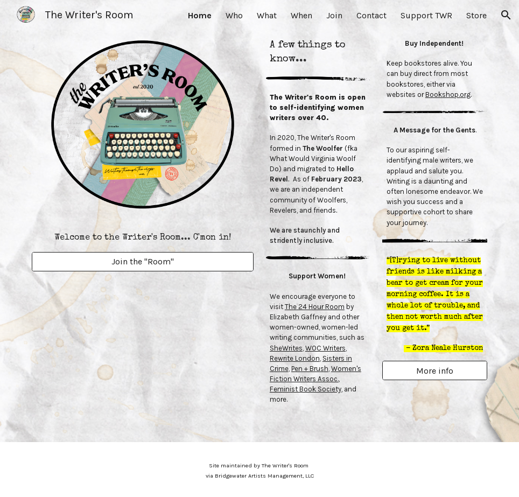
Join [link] (334, 15)
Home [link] (200, 15)
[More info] (435, 370)
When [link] (301, 15)
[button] (506, 15)
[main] (143, 237)
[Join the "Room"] (142, 261)
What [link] (267, 15)
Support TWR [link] (426, 15)
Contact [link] (371, 15)
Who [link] (234, 15)
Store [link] (476, 15)
